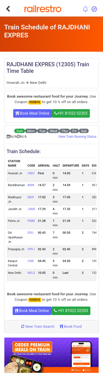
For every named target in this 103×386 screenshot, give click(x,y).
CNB (30, 261)
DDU (30, 233)
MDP (30, 197)
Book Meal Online (32, 113)
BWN (30, 185)
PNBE (31, 221)
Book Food (71, 326)
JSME (31, 209)
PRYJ (30, 249)
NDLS (31, 273)
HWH (30, 173)
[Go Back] (8, 9)
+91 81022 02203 (70, 113)
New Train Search (37, 326)
